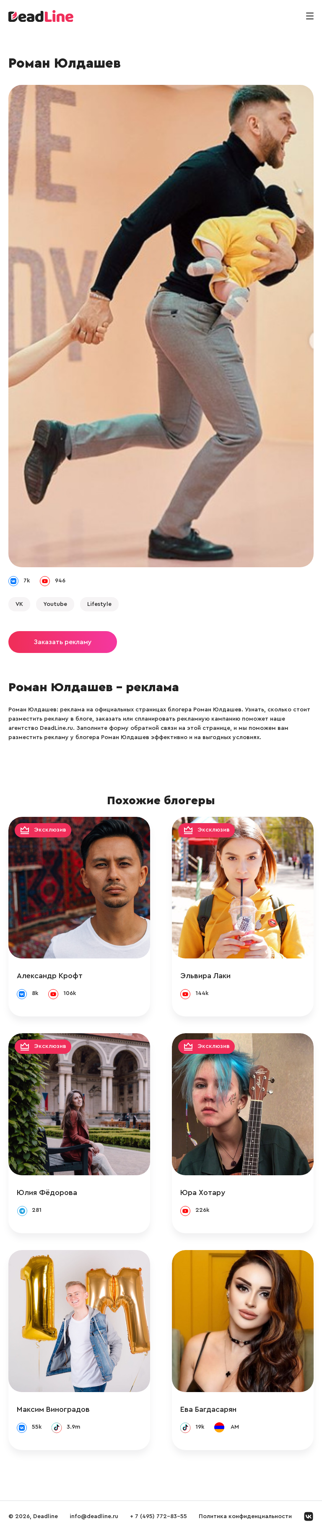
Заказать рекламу (63, 642)
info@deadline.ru (94, 1516)
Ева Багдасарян (208, 1409)
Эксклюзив (50, 830)
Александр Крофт (50, 975)
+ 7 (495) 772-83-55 (158, 1516)
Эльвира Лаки (205, 975)
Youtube (55, 604)
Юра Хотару (202, 1192)
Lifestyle (99, 604)
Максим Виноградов (53, 1409)
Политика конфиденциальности (245, 1516)
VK (19, 604)
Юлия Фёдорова (47, 1192)
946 (60, 581)
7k (26, 581)
